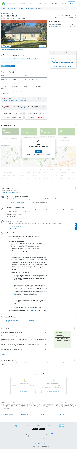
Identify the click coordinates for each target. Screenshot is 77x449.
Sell (45, 3)
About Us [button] (27, 425)
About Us (57, 3)
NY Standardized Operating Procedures (38, 442)
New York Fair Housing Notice (38, 443)
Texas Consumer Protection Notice (48, 445)
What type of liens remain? (28, 108)
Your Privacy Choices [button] (47, 434)
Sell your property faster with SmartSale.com (12, 49)
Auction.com (4, 8)
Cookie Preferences (37, 434)
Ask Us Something (53, 393)
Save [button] (73, 15)
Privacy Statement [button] (28, 434)
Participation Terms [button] (33, 436)
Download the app (31, 312)
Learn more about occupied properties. (15, 100)
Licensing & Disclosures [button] (43, 436)
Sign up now (46, 154)
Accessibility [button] (51, 436)
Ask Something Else (8, 66)
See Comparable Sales (55, 26)
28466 (32, 8)
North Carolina (12, 8)
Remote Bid (17, 288)
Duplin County (20, 8)
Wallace (28, 8)
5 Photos (6, 46)
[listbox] (40, 3)
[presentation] (19, 3)
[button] (13, 59)
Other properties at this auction (63, 66)
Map (42, 46)
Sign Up (64, 3)
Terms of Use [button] (25, 436)
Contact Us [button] (49, 425)
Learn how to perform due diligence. (11, 192)
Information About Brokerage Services (32, 445)
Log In (71, 3)
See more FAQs (4, 356)
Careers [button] (38, 425)
